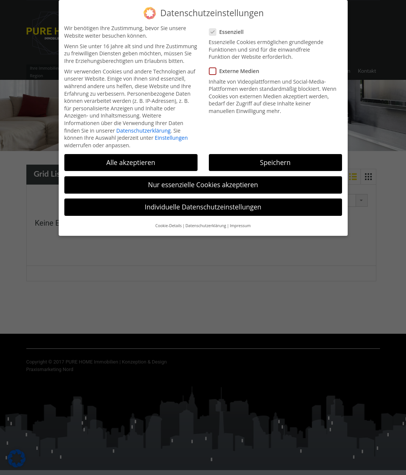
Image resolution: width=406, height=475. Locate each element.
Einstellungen (171, 132)
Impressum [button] (240, 221)
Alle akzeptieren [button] (130, 157)
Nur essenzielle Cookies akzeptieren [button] (203, 179)
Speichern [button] (275, 157)
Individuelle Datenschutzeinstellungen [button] (203, 201)
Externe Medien (236, 66)
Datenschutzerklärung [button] (206, 221)
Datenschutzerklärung (143, 125)
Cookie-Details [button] (168, 221)
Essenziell (229, 27)
